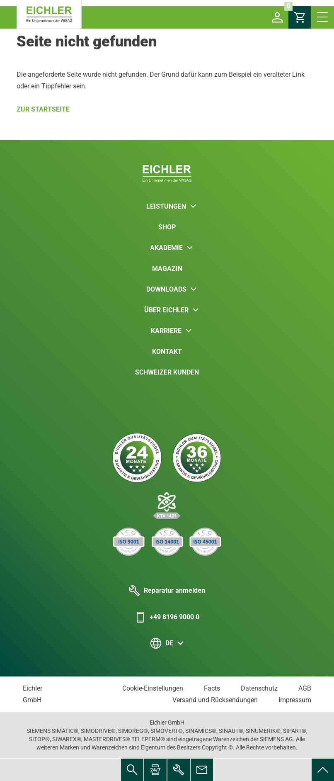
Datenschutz (259, 688)
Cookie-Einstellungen (152, 688)
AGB (304, 688)
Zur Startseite (43, 109)
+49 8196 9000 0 (167, 617)
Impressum (294, 700)
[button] (277, 17)
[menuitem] (323, 770)
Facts (212, 688)
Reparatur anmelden (167, 590)
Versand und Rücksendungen (215, 700)
